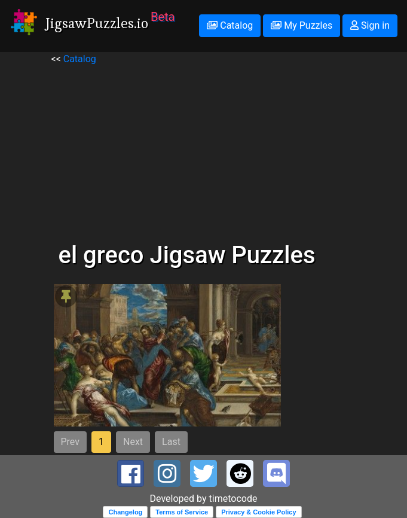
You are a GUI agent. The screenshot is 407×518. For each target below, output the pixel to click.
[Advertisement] (203, 150)
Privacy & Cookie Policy (258, 512)
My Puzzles (301, 25)
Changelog (125, 512)
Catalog (230, 25)
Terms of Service (181, 512)
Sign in (370, 25)
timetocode (233, 498)
